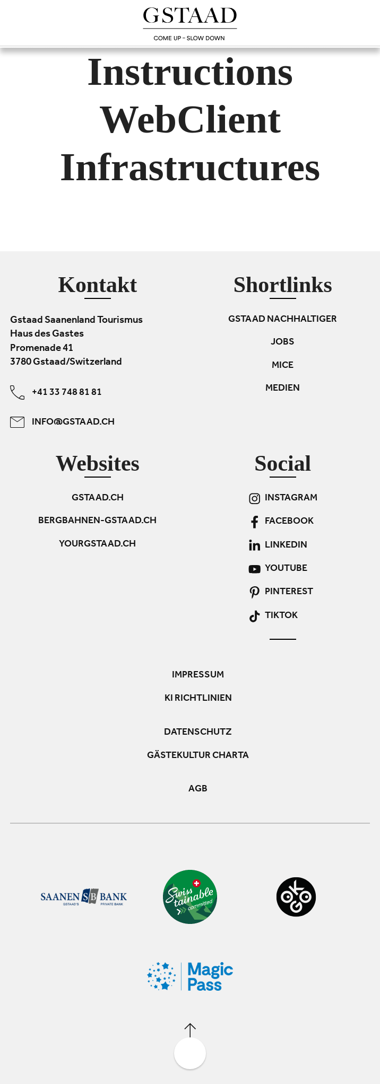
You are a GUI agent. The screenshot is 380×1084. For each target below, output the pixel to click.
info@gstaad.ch (62, 422)
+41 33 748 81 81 (56, 392)
